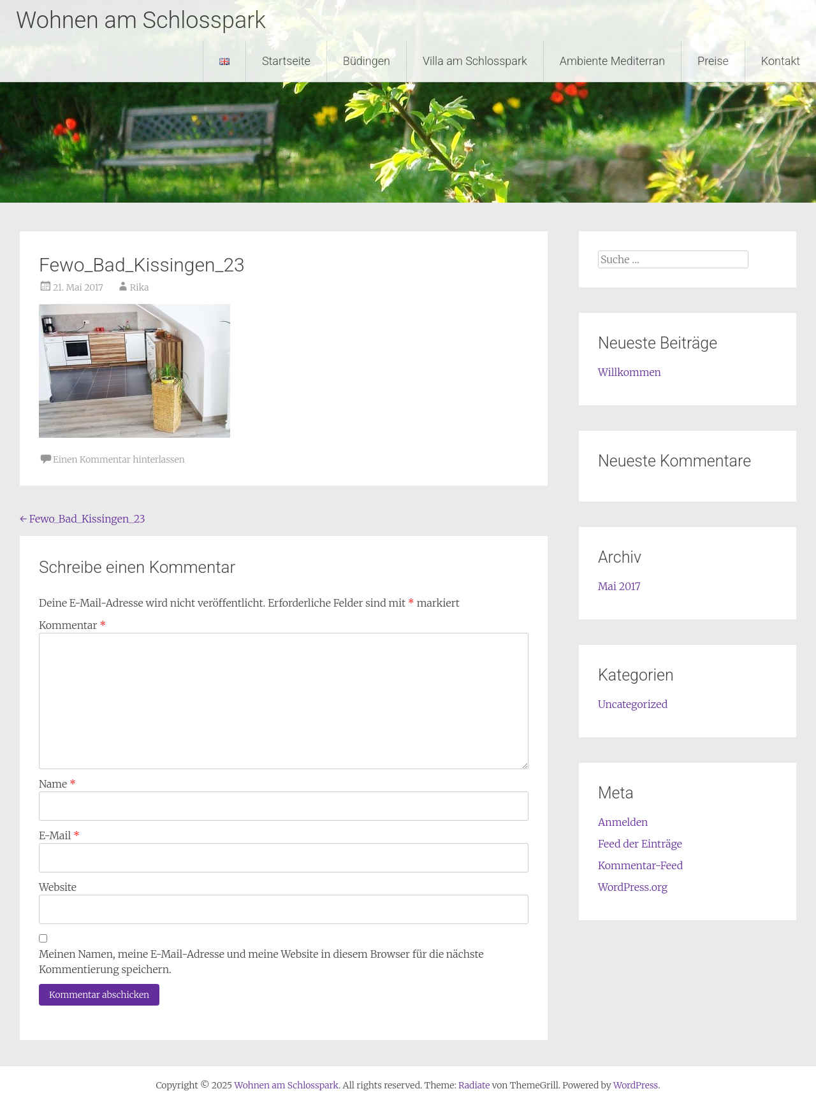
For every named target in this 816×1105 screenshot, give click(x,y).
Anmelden (623, 822)
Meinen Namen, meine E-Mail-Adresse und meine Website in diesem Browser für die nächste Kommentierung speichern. (261, 962)
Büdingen (366, 61)
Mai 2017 (619, 586)
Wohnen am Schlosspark (141, 20)
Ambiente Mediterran (612, 61)
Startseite (286, 61)
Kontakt (780, 61)
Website (57, 887)
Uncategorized (632, 704)
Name (57, 783)
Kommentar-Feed (640, 865)
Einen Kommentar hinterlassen (119, 459)
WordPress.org (632, 887)
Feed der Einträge (640, 843)
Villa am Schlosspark (475, 61)
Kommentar (72, 625)
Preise (713, 61)
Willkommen (629, 372)
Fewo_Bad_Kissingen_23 (82, 518)
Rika (139, 287)
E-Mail (59, 835)
